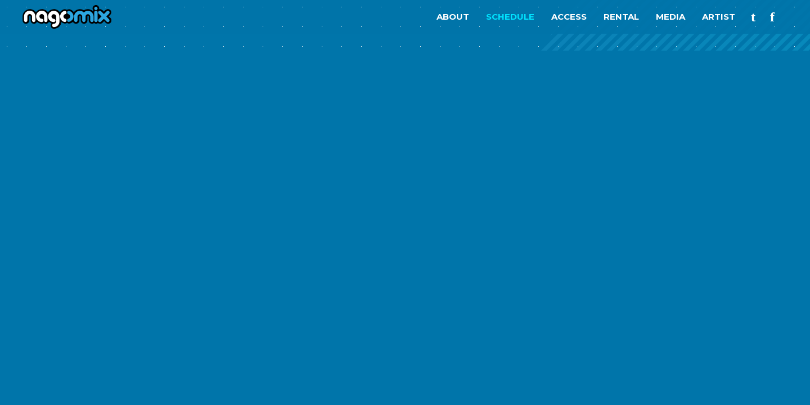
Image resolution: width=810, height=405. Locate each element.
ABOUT (452, 16)
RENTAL (621, 16)
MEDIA (670, 16)
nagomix (61, 17)
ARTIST (718, 16)
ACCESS (569, 16)
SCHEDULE (510, 16)
